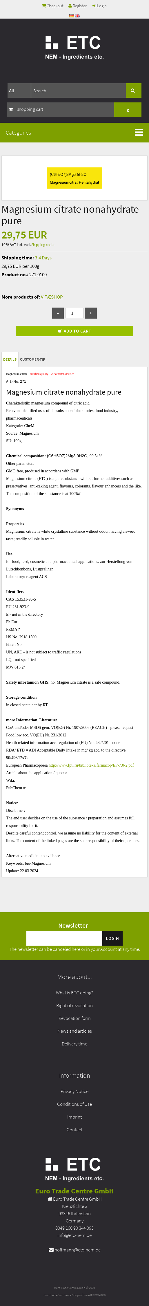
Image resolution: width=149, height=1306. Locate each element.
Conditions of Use (74, 1104)
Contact (74, 1129)
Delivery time (74, 1044)
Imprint (74, 1117)
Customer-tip (32, 359)
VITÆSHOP (52, 297)
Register (77, 5)
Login (99, 5)
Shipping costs (42, 244)
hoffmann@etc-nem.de (77, 1250)
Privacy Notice (74, 1091)
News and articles (74, 1031)
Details (10, 359)
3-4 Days (43, 257)
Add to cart (74, 331)
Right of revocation (74, 1005)
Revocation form (75, 1018)
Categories (18, 132)
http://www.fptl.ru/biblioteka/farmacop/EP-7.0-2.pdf (91, 765)
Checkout (52, 5)
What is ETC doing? (74, 992)
